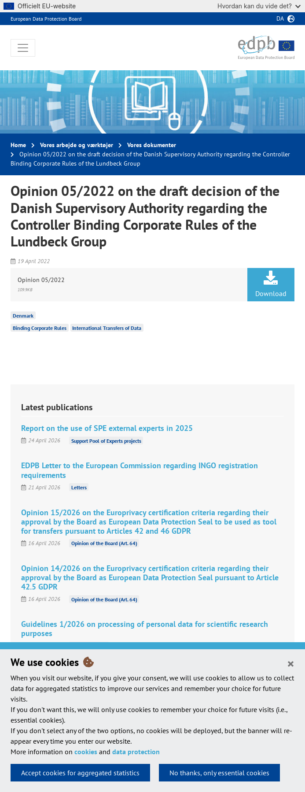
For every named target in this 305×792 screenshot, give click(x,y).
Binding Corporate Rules (39, 328)
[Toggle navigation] (23, 48)
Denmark (23, 315)
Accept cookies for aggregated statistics (80, 772)
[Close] (290, 663)
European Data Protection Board (46, 18)
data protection (136, 751)
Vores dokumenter (151, 145)
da (280, 18)
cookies (85, 751)
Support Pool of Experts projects (106, 440)
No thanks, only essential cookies (219, 772)
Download (271, 284)
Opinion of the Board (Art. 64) (104, 543)
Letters (79, 487)
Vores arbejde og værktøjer (76, 145)
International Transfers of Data (106, 328)
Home (18, 145)
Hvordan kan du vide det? (259, 6)
